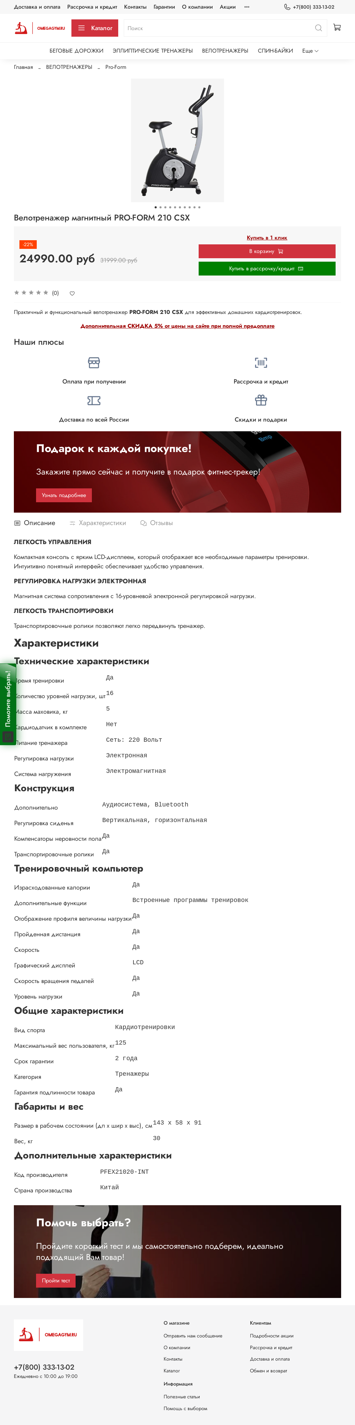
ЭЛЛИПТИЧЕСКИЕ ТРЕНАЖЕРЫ (153, 51)
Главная (23, 67)
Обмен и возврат (268, 1370)
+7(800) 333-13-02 (309, 7)
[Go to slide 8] (190, 207)
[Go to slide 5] (175, 207)
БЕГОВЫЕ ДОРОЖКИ (76, 51)
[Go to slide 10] (199, 207)
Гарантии (164, 7)
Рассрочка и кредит (92, 7)
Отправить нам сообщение (193, 1335)
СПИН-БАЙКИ (275, 51)
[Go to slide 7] (185, 207)
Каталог (94, 28)
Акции (228, 7)
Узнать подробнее (64, 495)
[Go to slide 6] (180, 207)
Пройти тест (56, 1280)
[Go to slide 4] (170, 207)
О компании (197, 7)
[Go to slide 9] (194, 207)
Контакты (135, 7)
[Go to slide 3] (165, 207)
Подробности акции (272, 1335)
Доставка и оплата (37, 7)
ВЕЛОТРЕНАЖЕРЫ (225, 51)
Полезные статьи (182, 1396)
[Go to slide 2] (160, 207)
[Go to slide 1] (156, 207)
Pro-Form (115, 67)
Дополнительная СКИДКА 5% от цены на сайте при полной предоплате (177, 326)
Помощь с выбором (185, 1408)
